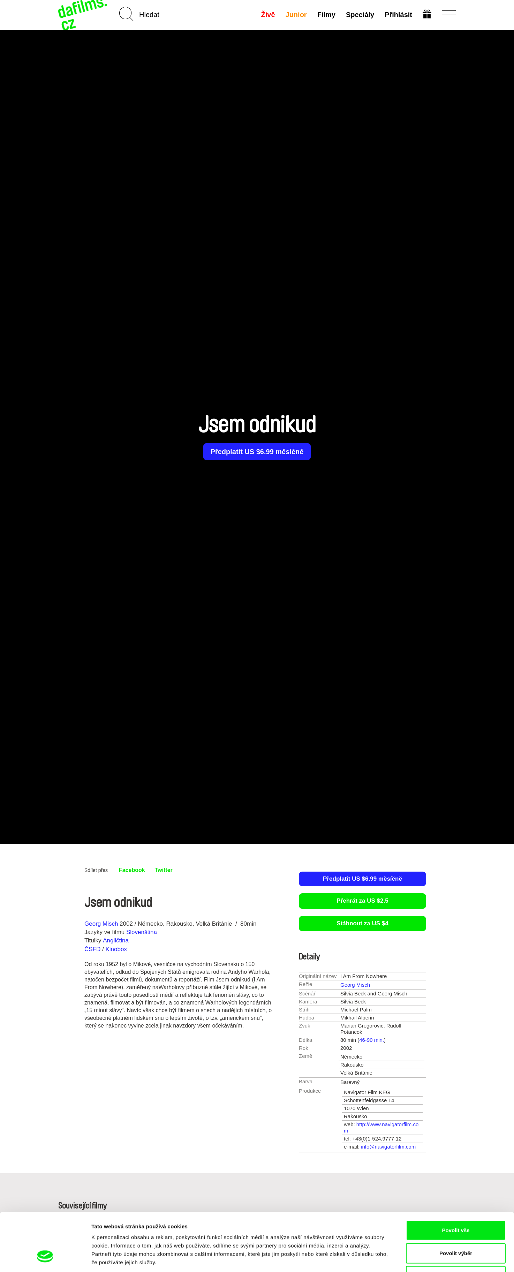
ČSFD (93, 949)
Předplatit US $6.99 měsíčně (257, 452)
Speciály (360, 14)
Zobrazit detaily (368, 1258)
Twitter (164, 870)
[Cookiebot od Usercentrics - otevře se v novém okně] (45, 1258)
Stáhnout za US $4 (362, 923)
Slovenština (141, 932)
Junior (296, 14)
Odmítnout (456, 1226)
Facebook (132, 870)
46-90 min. (371, 1040)
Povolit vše (455, 1180)
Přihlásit (398, 14)
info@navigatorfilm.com (388, 1147)
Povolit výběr (455, 1203)
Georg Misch (101, 923)
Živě (268, 14)
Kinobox (116, 949)
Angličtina (116, 940)
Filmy (326, 14)
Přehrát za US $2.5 (362, 900)
